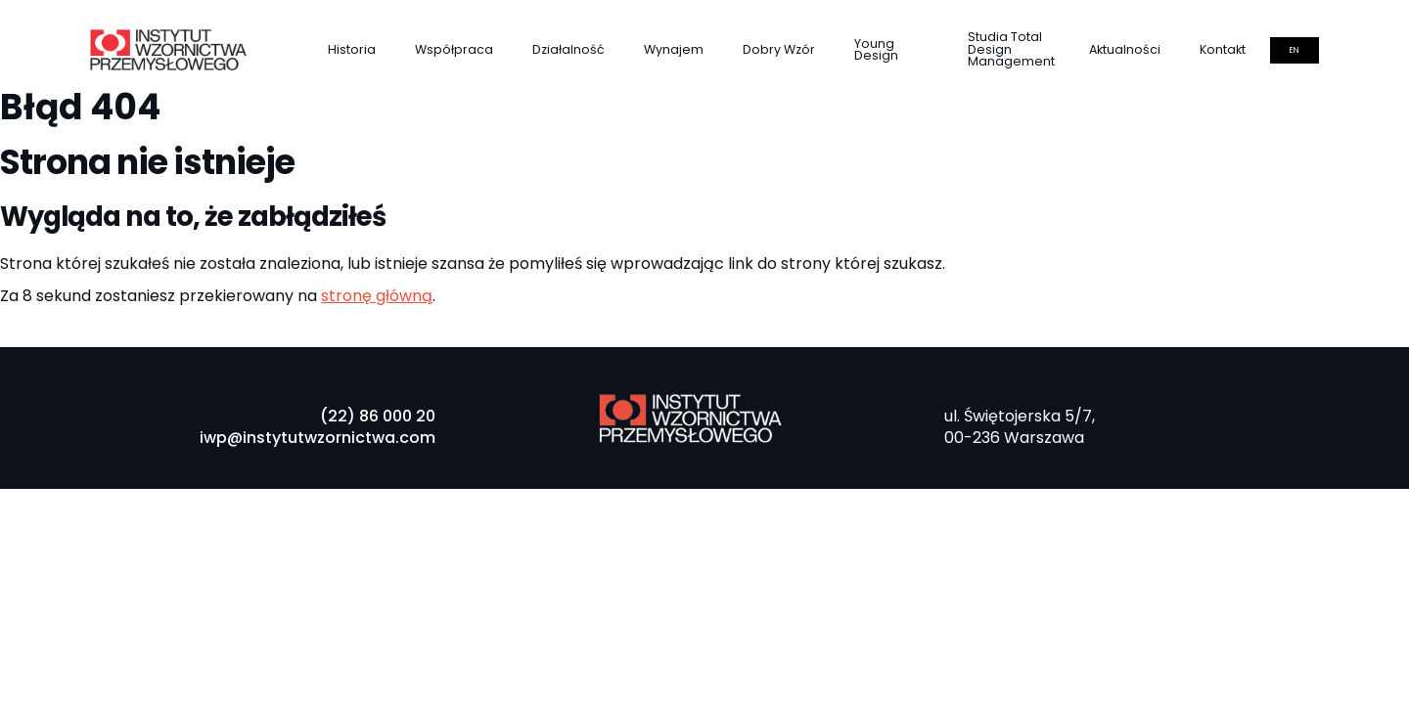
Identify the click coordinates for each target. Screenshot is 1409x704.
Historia (352, 49)
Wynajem (674, 49)
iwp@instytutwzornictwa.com (317, 437)
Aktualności (1124, 49)
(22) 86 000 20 (377, 416)
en (1294, 50)
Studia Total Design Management (1011, 48)
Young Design (876, 50)
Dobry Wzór (779, 49)
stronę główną (376, 296)
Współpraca (454, 49)
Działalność (568, 49)
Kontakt (1223, 49)
